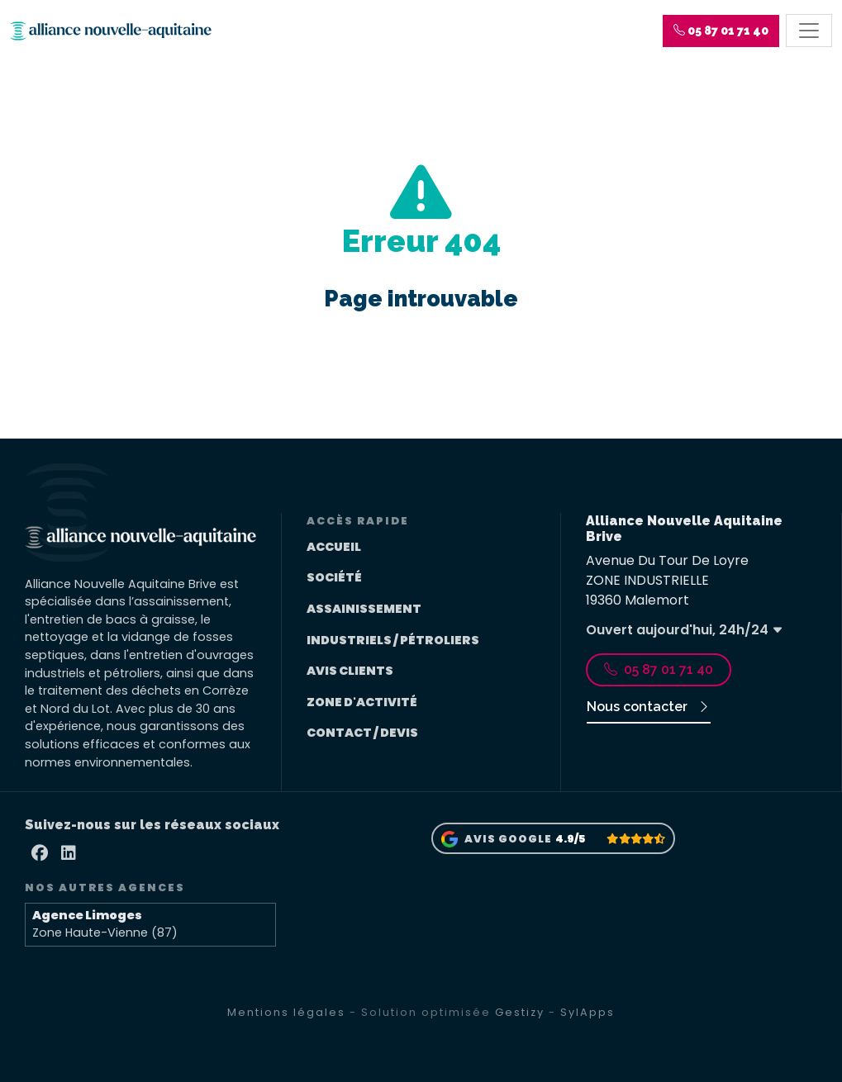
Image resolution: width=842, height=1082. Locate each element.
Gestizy (520, 1012)
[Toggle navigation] (809, 31)
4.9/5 (570, 839)
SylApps (587, 1012)
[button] (721, 31)
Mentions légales (286, 1012)
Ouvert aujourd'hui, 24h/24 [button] (684, 629)
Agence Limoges (87, 915)
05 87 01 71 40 (658, 669)
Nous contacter (649, 706)
